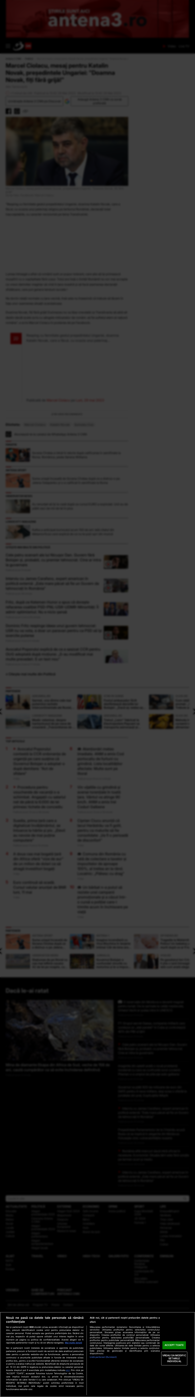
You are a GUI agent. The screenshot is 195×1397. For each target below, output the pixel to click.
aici (68, 1370)
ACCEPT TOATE (174, 1345)
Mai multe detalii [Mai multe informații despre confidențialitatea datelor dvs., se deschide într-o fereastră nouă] (73, 1342)
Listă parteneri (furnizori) (103, 1357)
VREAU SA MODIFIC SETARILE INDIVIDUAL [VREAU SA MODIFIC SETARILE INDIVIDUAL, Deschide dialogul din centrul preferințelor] (174, 1358)
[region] (97, 1354)
